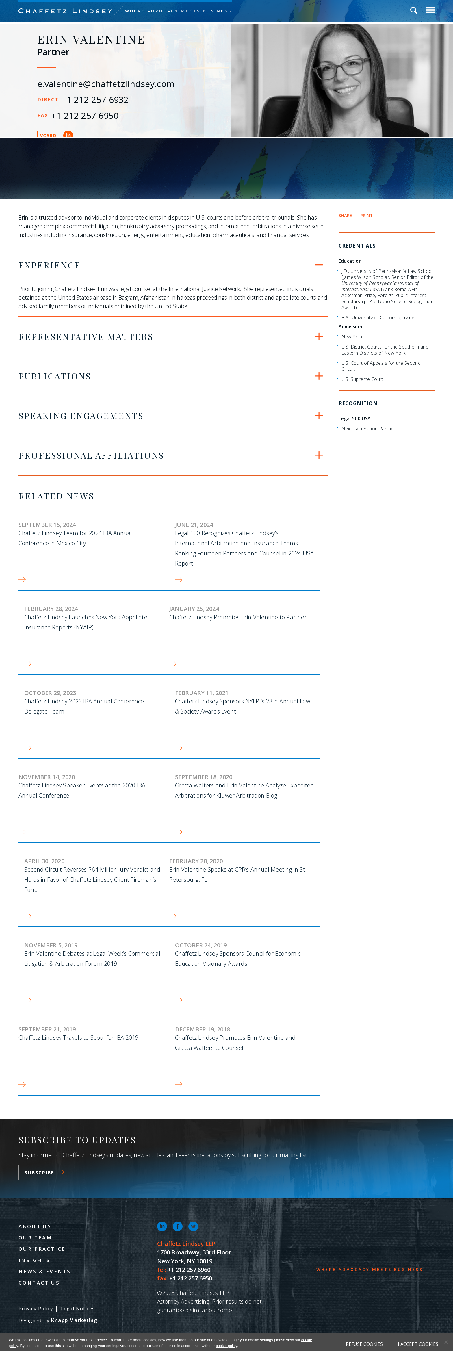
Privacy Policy (35, 1308)
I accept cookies (418, 1344)
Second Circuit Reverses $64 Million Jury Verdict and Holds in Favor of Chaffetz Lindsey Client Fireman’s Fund (92, 880)
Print (366, 215)
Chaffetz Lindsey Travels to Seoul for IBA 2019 (78, 1037)
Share (345, 215)
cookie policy (226, 1345)
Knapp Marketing (74, 1320)
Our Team (35, 1237)
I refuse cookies (363, 1344)
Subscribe (44, 1173)
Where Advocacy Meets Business (178, 11)
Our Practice (42, 1249)
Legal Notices (78, 1308)
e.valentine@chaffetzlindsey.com (105, 84)
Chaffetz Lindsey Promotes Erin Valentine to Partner (238, 617)
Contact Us (39, 1282)
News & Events (44, 1271)
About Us (34, 1226)
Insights (34, 1260)
